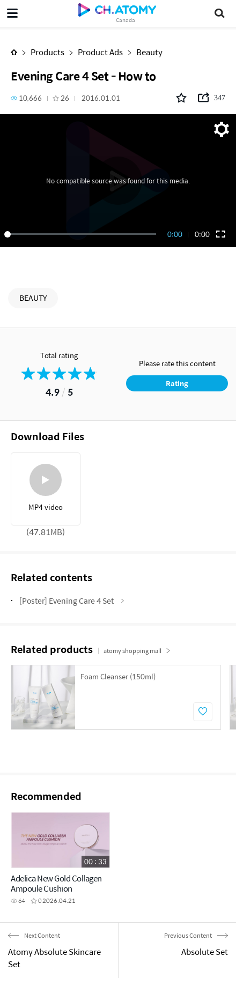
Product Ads (100, 52)
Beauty (149, 52)
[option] (115, 697)
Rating (177, 383)
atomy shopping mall (137, 650)
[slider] (82, 234)
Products (47, 52)
